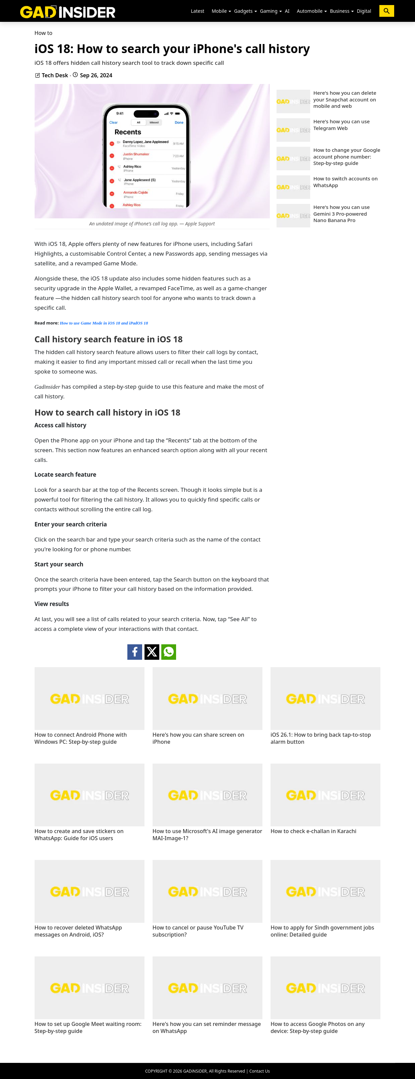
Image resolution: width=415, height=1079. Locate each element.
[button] (230, 11)
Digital (364, 11)
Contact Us (259, 1071)
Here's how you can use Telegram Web (342, 124)
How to (43, 33)
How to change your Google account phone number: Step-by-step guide (347, 156)
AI (287, 11)
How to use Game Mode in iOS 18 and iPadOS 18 (103, 323)
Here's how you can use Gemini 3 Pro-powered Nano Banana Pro (342, 213)
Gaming (269, 11)
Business (339, 11)
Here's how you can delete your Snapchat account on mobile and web (345, 99)
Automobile (309, 11)
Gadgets (243, 11)
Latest (197, 11)
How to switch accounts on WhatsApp (346, 181)
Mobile (219, 11)
